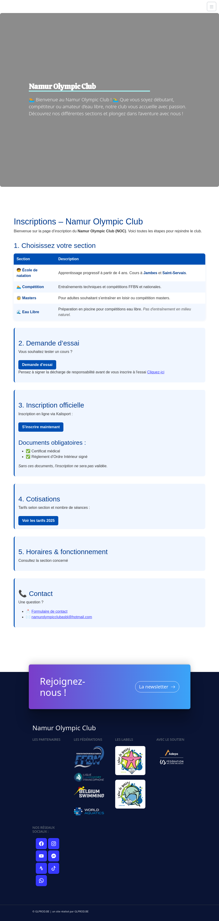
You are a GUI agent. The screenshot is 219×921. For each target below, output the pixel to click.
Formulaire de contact (50, 611)
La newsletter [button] (157, 690)
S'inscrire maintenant (41, 427)
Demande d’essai (37, 365)
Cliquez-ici (155, 372)
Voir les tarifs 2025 (38, 521)
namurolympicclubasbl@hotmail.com (62, 617)
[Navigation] (211, 6)
